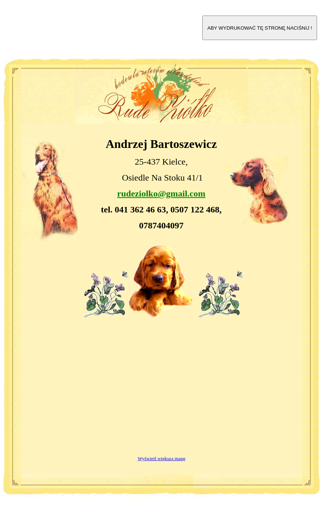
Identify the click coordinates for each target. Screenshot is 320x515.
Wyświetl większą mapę (162, 458)
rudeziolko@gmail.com (161, 193)
